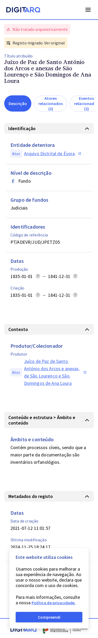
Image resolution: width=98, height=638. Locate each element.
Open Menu (88, 9)
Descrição (18, 103)
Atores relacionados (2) (50, 103)
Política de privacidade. (54, 602)
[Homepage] (23, 10)
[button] (49, 128)
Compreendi (49, 617)
